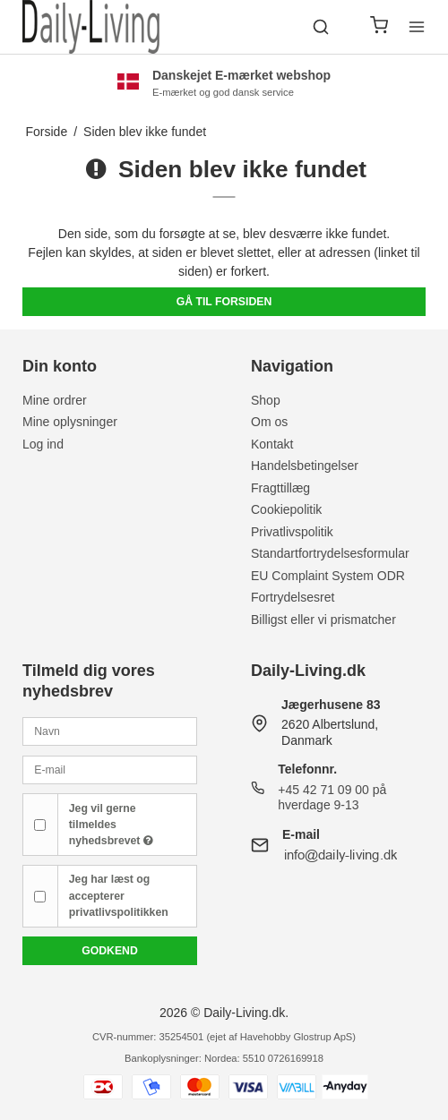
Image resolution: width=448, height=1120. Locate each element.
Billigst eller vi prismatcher (323, 619)
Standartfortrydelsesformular (330, 553)
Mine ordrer (54, 400)
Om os (269, 422)
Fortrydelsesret (292, 597)
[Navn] (109, 730)
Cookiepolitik (286, 509)
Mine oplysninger (69, 422)
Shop (265, 400)
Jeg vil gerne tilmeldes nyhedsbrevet (111, 825)
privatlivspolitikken (118, 912)
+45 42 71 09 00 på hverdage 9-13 (332, 797)
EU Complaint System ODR (328, 576)
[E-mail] (109, 769)
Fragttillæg (280, 488)
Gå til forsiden (224, 301)
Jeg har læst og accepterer (118, 896)
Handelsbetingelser (304, 465)
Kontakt (272, 444)
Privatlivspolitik (292, 532)
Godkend (110, 951)
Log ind (43, 444)
